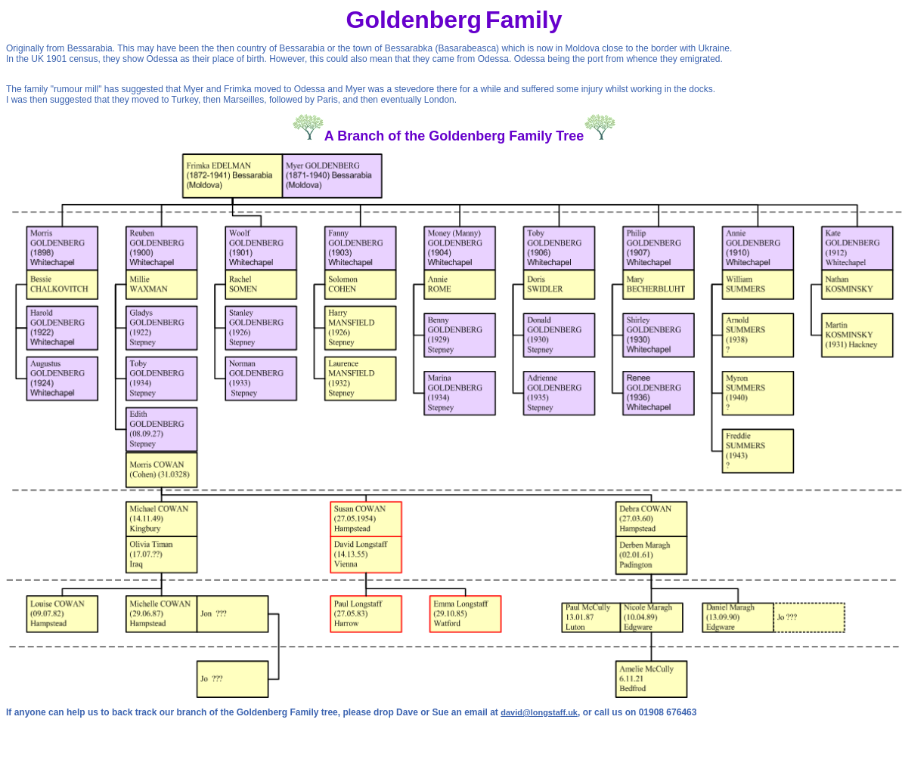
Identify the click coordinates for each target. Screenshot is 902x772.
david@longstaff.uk (539, 712)
